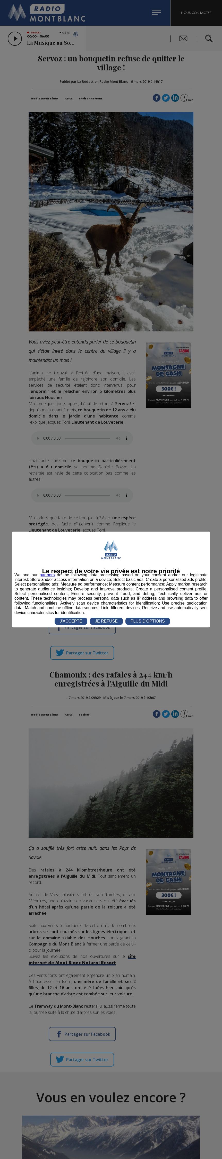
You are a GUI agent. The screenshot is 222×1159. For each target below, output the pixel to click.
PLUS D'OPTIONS (148, 621)
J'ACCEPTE (71, 621)
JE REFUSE (106, 621)
